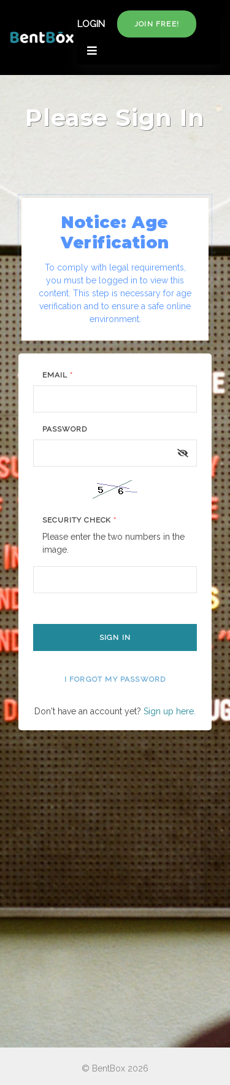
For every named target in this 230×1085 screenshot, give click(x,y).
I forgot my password (115, 679)
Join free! (156, 24)
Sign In (115, 637)
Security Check (79, 520)
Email (57, 375)
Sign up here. (170, 711)
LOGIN (91, 24)
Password (64, 429)
